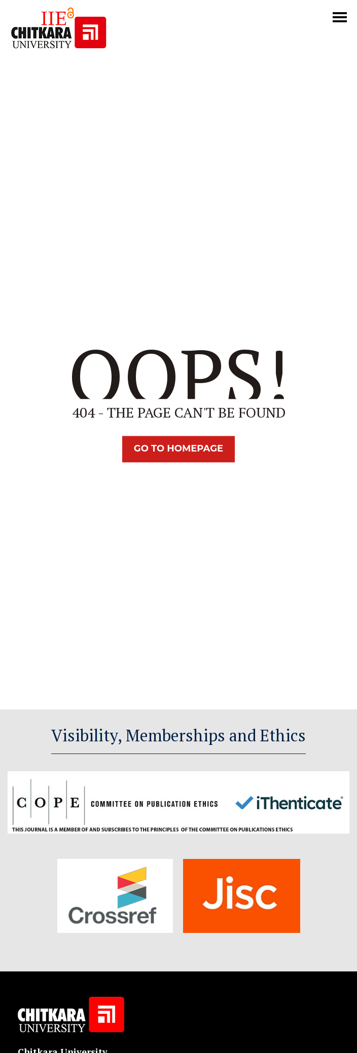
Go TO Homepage (178, 449)
